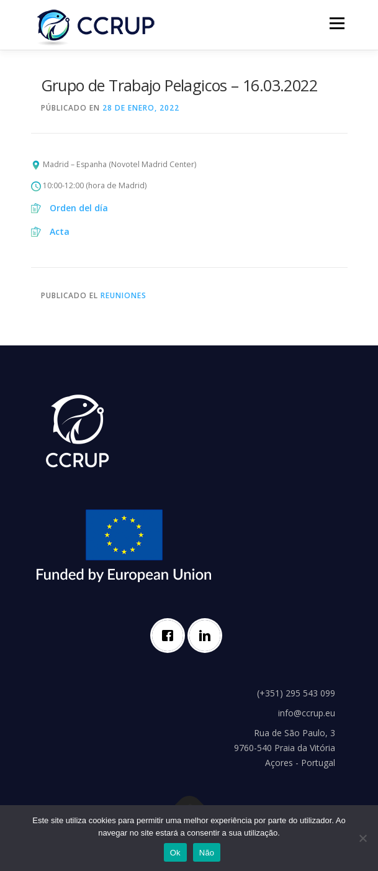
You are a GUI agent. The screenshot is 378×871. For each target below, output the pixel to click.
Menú (336, 23)
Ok (175, 852)
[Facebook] (170, 635)
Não (207, 852)
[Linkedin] (208, 635)
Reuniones (123, 295)
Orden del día (79, 208)
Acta (60, 231)
